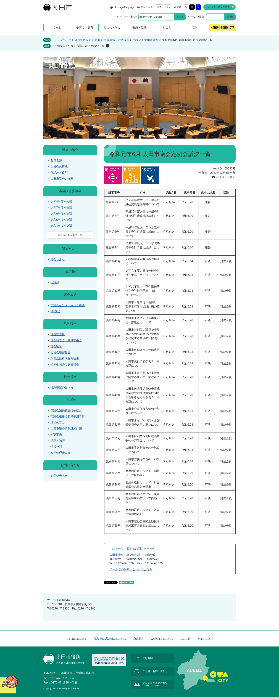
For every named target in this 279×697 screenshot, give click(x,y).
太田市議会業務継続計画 (66, 428)
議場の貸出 (58, 422)
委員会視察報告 (60, 352)
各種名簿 (56, 160)
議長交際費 (58, 334)
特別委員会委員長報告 (65, 364)
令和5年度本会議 (61, 219)
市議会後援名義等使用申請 (68, 416)
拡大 (168, 7)
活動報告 (70, 323)
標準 (159, 7)
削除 (107, 45)
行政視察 (70, 377)
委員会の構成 (59, 166)
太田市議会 (151, 39)
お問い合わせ (70, 465)
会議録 (70, 272)
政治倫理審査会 (60, 452)
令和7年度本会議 (61, 207)
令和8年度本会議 (61, 201)
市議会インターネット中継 (68, 305)
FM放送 (55, 311)
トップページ (62, 39)
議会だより (70, 249)
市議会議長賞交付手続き (66, 410)
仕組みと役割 (59, 172)
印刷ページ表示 (226, 177)
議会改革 (56, 346)
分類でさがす (82, 39)
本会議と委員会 (70, 191)
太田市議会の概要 (62, 178)
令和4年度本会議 (61, 225)
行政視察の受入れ (62, 387)
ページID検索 (195, 16)
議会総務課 (134, 554)
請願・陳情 (58, 440)
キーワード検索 (127, 16)
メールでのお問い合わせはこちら (130, 569)
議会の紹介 (70, 150)
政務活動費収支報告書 (65, 358)
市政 (98, 39)
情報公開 (56, 446)
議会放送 (70, 294)
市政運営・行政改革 (116, 39)
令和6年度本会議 (61, 213)
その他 (70, 400)
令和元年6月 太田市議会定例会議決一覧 (79, 45)
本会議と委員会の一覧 (70, 235)
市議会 (137, 39)
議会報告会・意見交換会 (66, 340)
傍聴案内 (56, 434)
